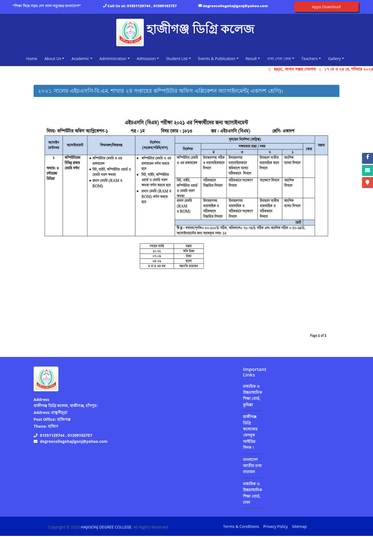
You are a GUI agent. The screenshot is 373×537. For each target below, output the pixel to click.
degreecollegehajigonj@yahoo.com (235, 5)
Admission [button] (146, 58)
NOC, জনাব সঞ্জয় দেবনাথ (298, 69)
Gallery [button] (334, 58)
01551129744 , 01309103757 (152, 5)
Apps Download (326, 6)
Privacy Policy (275, 526)
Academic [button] (80, 58)
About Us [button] (52, 58)
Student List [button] (177, 58)
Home (32, 58)
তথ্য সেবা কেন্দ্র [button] (279, 58)
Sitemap (299, 526)
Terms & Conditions (241, 526)
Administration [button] (112, 58)
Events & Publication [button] (216, 58)
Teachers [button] (309, 58)
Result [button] (251, 58)
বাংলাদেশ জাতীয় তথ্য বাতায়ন (252, 465)
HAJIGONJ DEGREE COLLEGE (106, 527)
